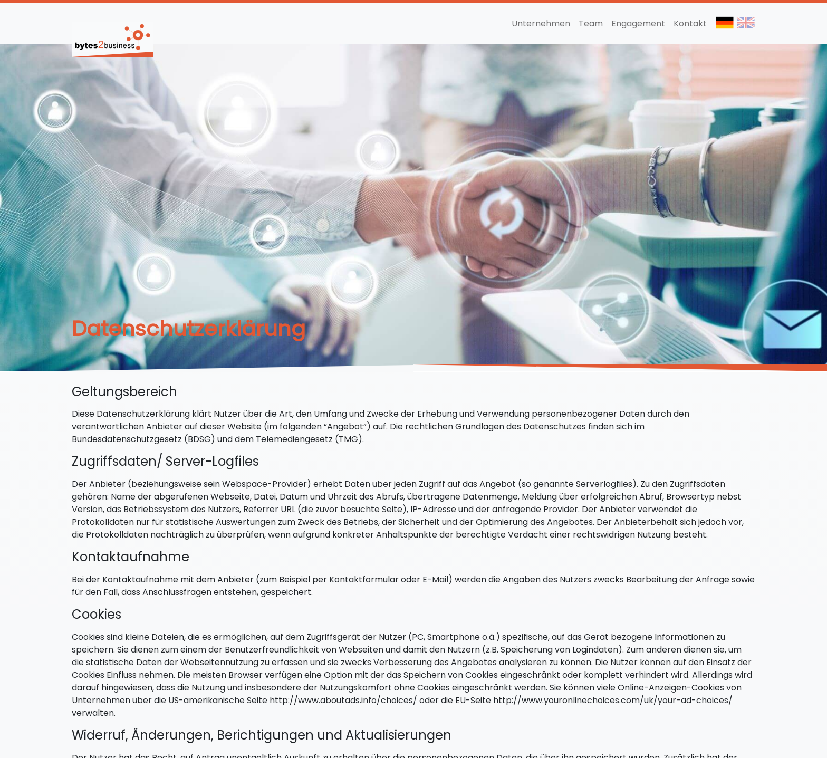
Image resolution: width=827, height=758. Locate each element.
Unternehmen (541, 23)
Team (591, 23)
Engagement (638, 23)
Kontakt (690, 23)
